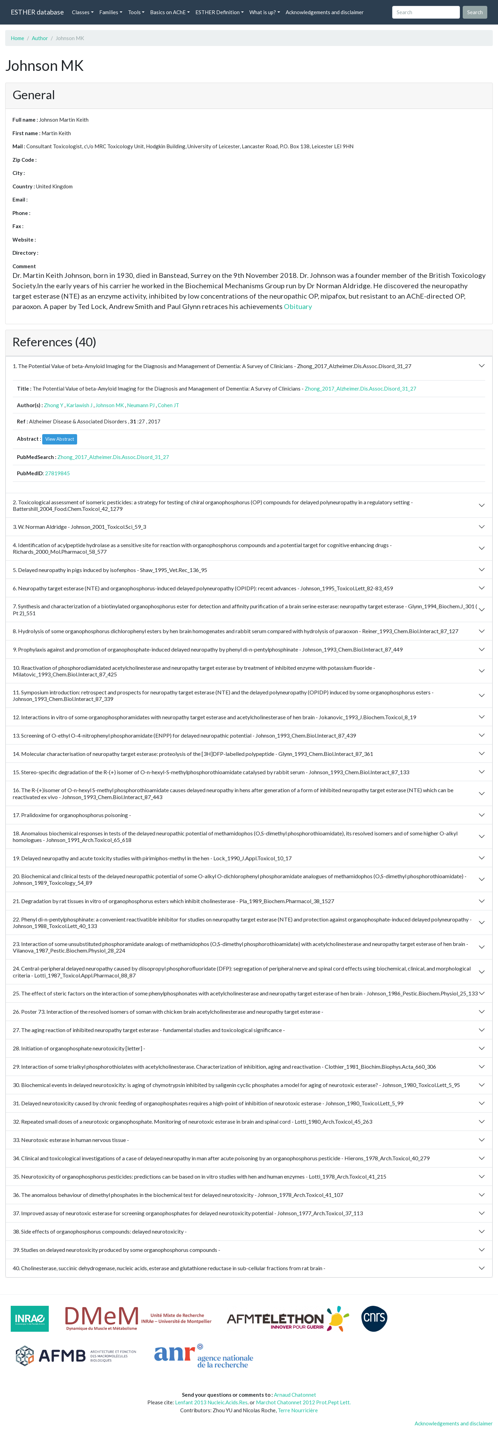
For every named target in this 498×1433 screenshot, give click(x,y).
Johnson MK (109, 405)
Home (17, 38)
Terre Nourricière (298, 1410)
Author (40, 38)
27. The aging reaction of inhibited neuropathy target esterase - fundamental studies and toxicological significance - (149, 1030)
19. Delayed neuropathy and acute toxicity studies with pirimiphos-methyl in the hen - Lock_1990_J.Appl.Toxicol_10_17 (152, 858)
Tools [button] (134, 12)
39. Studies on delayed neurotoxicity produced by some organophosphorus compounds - (116, 1249)
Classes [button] (81, 12)
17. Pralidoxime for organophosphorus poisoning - (72, 815)
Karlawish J (79, 405)
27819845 (57, 473)
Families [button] (108, 12)
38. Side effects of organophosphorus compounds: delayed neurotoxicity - (100, 1231)
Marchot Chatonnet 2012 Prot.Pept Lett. (303, 1402)
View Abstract (59, 439)
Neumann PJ (141, 405)
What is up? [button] (262, 12)
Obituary (298, 306)
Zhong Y (53, 405)
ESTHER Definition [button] (217, 12)
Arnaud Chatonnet (295, 1395)
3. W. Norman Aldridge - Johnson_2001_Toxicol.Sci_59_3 (79, 526)
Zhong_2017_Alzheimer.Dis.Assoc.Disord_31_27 (360, 388)
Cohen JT (168, 405)
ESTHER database (37, 12)
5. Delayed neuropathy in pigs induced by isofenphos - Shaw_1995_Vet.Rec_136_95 (110, 569)
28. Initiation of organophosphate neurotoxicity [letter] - (79, 1048)
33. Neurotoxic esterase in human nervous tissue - (71, 1139)
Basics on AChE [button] (168, 12)
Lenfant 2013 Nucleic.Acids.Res (211, 1402)
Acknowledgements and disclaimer (325, 12)
